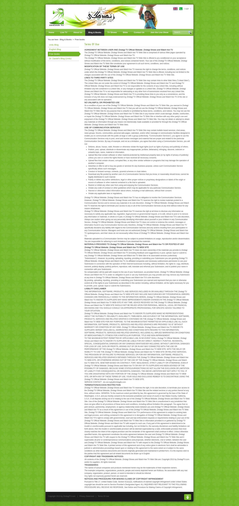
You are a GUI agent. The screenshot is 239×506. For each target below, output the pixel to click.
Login (186, 9)
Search (189, 32)
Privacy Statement (86, 496)
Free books (80, 39)
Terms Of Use (103, 496)
